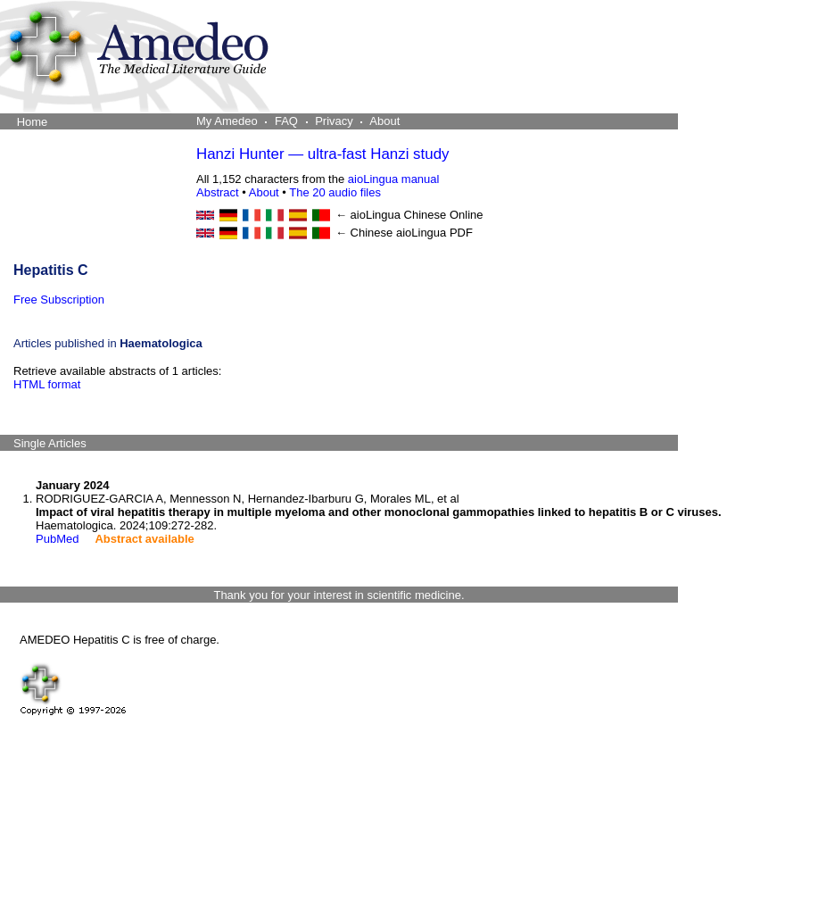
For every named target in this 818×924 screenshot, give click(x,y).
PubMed (57, 538)
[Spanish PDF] (298, 233)
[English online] (205, 215)
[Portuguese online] (321, 215)
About (264, 192)
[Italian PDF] (275, 233)
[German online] (228, 215)
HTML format (46, 384)
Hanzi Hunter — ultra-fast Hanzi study (323, 154)
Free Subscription (58, 299)
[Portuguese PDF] (321, 233)
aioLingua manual (394, 179)
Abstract (217, 192)
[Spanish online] (298, 215)
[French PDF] (251, 233)
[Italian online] (275, 215)
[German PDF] (228, 233)
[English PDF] (205, 233)
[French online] (251, 215)
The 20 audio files (335, 192)
